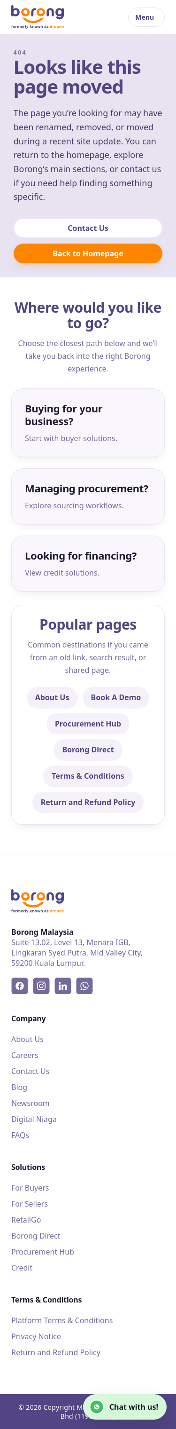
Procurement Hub (88, 723)
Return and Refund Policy (88, 802)
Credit (21, 1268)
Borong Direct (88, 749)
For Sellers (29, 1204)
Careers (24, 1055)
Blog (19, 1087)
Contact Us (88, 228)
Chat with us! (123, 1407)
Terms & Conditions (88, 776)
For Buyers (30, 1188)
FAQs (20, 1135)
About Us (52, 697)
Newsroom (30, 1103)
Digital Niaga (34, 1119)
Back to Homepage (88, 253)
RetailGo (26, 1220)
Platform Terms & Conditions (62, 1320)
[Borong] (37, 17)
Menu (144, 17)
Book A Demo (116, 697)
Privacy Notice (36, 1336)
